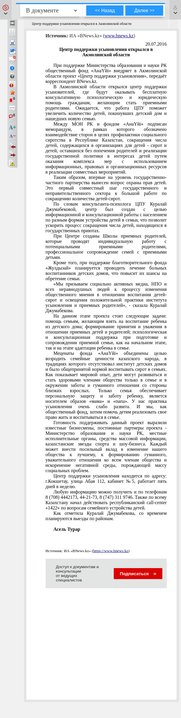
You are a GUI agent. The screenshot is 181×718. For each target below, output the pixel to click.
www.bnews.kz (119, 35)
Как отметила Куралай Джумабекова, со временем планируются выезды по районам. (106, 516)
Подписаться (138, 573)
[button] (6, 10)
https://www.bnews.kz (110, 551)
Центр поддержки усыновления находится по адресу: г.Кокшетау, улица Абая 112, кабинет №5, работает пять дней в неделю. (106, 481)
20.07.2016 (156, 44)
